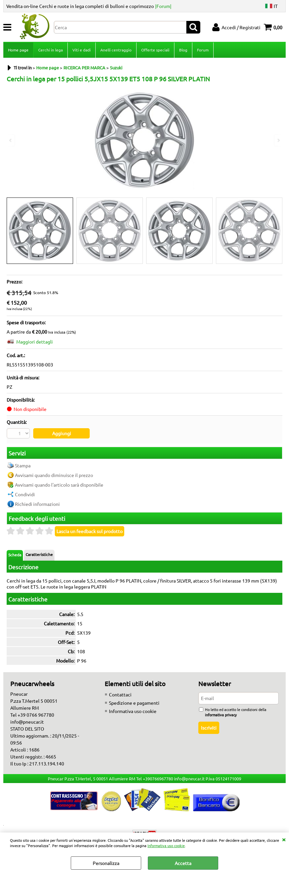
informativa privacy (221, 714)
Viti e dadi (81, 49)
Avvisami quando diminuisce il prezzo (54, 475)
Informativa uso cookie (166, 845)
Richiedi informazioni (37, 504)
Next (278, 140)
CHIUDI (284, 839)
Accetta (183, 863)
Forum (203, 49)
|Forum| (163, 6)
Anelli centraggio (116, 49)
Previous (11, 140)
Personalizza (106, 863)
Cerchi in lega (50, 49)
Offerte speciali (155, 49)
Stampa (23, 465)
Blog (183, 49)
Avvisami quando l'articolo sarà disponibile (59, 485)
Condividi (25, 494)
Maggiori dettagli (34, 342)
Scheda (14, 554)
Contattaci (120, 694)
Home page (18, 49)
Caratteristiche (39, 554)
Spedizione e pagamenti (134, 703)
